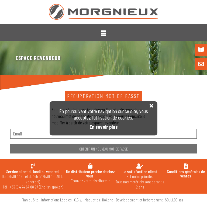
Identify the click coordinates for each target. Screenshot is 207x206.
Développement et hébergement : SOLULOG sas (149, 199)
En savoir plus (103, 127)
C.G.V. (78, 199)
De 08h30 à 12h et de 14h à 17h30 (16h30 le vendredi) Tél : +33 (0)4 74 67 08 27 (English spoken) (32, 179)
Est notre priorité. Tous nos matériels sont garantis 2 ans (139, 179)
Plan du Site (30, 199)
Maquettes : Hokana (99, 199)
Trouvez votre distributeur (90, 176)
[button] (103, 33)
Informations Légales (56, 199)
